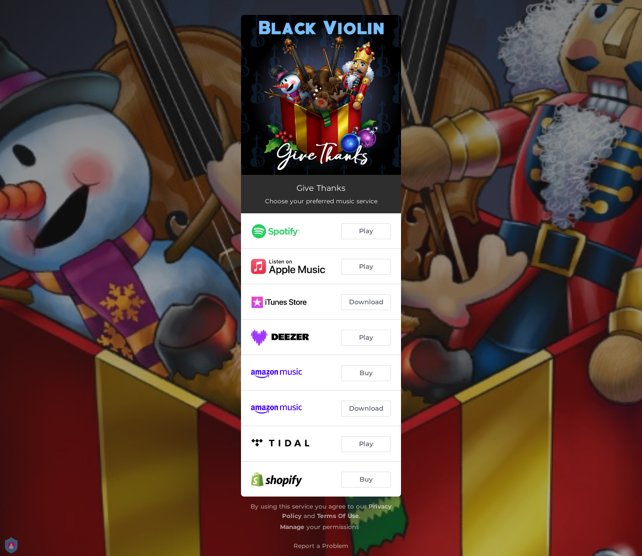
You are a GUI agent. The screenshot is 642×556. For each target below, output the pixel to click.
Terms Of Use (338, 516)
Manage (292, 527)
